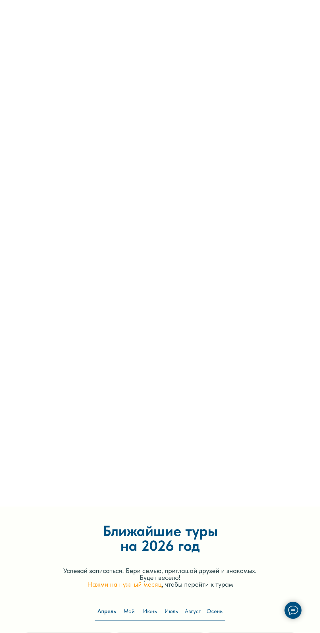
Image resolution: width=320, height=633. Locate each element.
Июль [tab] (171, 611)
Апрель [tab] (106, 611)
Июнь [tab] (150, 611)
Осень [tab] (215, 611)
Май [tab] (129, 611)
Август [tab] (193, 611)
